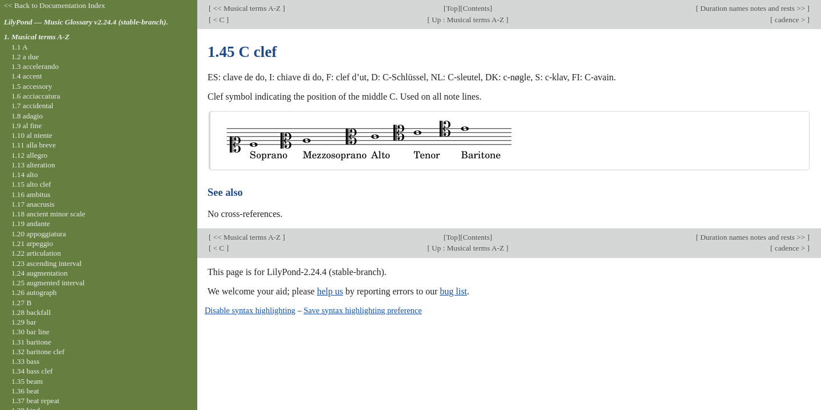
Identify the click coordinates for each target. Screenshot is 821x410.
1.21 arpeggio (32, 243)
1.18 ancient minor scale (48, 214)
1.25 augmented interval (48, 282)
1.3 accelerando (35, 66)
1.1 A (19, 47)
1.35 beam (27, 381)
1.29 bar (23, 322)
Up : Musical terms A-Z (468, 19)
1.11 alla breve (33, 145)
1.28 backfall (31, 312)
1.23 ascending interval (46, 263)
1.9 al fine (26, 125)
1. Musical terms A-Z (37, 36)
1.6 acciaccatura (35, 96)
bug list (453, 291)
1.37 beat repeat (35, 400)
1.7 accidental (32, 105)
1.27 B (21, 302)
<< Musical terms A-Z (246, 8)
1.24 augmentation (39, 273)
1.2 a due (25, 56)
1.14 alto (24, 174)
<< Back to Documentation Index (54, 5)
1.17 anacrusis (33, 204)
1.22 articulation (36, 253)
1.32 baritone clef (37, 351)
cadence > (790, 19)
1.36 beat (25, 391)
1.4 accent (26, 76)
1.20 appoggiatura (38, 233)
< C (218, 19)
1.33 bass (25, 361)
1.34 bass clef (32, 371)
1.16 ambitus (31, 194)
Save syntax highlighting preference (362, 310)
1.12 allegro (29, 155)
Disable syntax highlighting (250, 310)
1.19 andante (30, 223)
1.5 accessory (31, 86)
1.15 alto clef (31, 184)
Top (451, 8)
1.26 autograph (34, 292)
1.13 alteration (33, 165)
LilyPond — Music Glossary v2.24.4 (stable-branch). (86, 22)
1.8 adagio (27, 116)
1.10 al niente (31, 135)
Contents (476, 8)
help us (330, 291)
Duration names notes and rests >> (752, 8)
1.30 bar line (30, 331)
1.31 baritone (31, 342)
